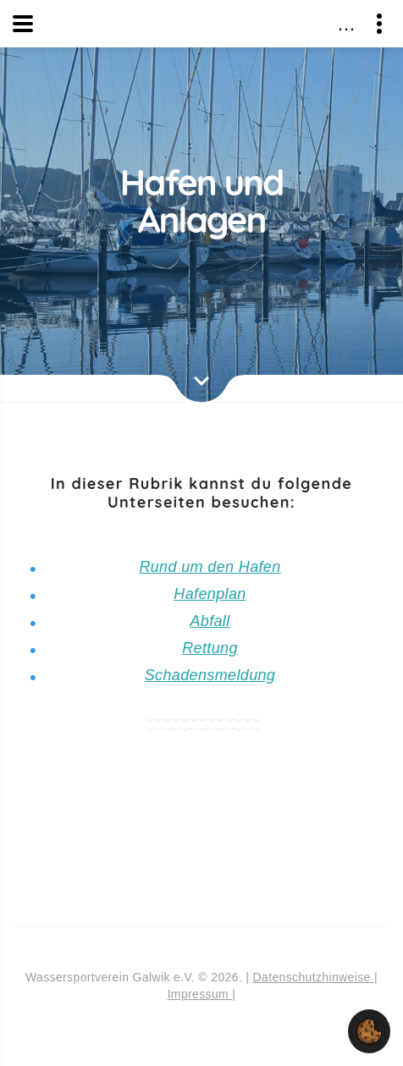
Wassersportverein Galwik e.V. (204, 23)
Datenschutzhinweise (313, 977)
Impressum (200, 994)
